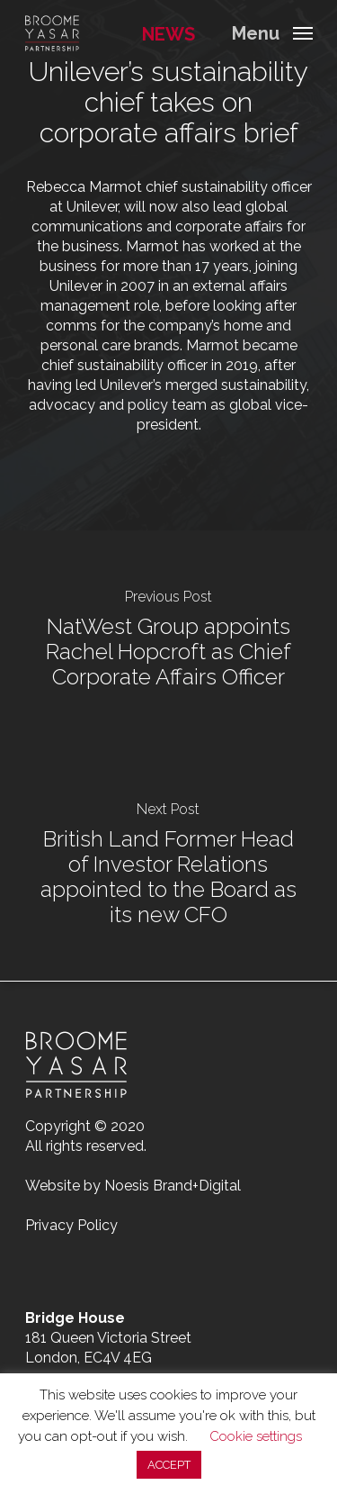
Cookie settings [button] (255, 1436)
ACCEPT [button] (169, 1464)
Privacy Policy (71, 1225)
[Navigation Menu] (272, 32)
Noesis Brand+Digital (172, 1185)
